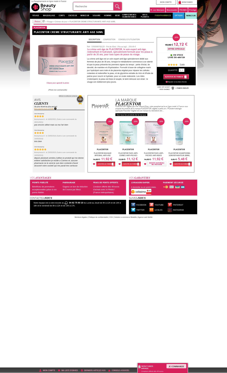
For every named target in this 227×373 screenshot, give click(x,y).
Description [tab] (94, 39)
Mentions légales (81, 217)
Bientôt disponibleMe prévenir (156, 163)
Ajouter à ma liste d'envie (177, 82)
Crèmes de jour (61, 22)
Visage (50, 22)
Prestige (192, 10)
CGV (111, 217)
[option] (102, 143)
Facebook (141, 205)
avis (182, 64)
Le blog (158, 210)
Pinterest (178, 205)
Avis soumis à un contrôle (44, 109)
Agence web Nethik (145, 217)
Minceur (191, 15)
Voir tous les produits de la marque (131, 115)
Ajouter (105, 164)
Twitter (140, 210)
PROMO (183, 10)
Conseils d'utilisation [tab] (129, 39)
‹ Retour (37, 21)
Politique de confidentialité (98, 217)
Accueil (43, 21)
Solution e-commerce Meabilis (125, 217)
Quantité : (173, 70)
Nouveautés (172, 10)
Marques (157, 10)
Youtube (159, 205)
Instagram (178, 210)
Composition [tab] (109, 39)
